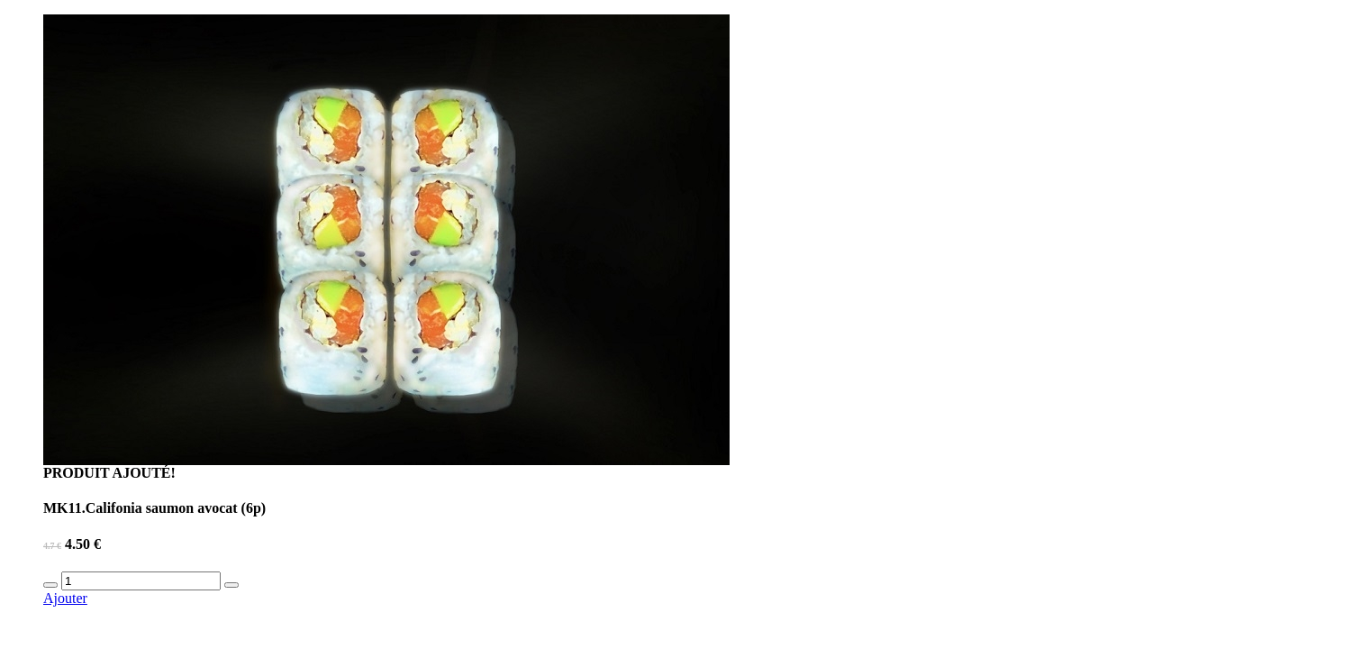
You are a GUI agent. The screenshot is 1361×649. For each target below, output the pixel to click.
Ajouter (65, 598)
